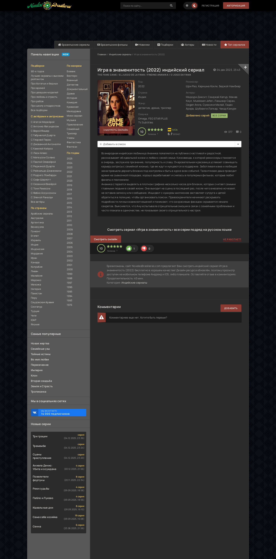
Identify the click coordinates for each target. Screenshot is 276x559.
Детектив (72, 84)
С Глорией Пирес (41, 139)
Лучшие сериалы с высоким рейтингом (47, 77)
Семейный (73, 129)
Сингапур (36, 306)
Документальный (76, 89)
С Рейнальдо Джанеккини (46, 170)
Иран (34, 258)
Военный (72, 80)
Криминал (72, 106)
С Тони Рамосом (40, 188)
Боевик (71, 71)
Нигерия (36, 289)
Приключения (75, 124)
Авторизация (236, 5)
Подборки (165, 44)
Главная (101, 54)
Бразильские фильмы (112, 44)
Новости (209, 44)
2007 (70, 238)
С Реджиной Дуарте (43, 166)
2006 (70, 242)
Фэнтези (72, 146)
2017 (69, 194)
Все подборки (39, 110)
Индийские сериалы (120, 54)
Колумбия (36, 266)
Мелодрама (74, 111)
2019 (69, 185)
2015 (69, 202)
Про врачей (38, 88)
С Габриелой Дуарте (43, 135)
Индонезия (37, 249)
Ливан (34, 271)
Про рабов (37, 101)
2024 (70, 163)
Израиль (36, 240)
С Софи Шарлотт (41, 179)
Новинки (142, 44)
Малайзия (36, 275)
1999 (69, 273)
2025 (70, 158)
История (72, 98)
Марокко (36, 280)
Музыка (71, 120)
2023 (69, 167)
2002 (70, 260)
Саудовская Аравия (42, 302)
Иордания (37, 253)
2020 (70, 180)
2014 (69, 207)
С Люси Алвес (39, 153)
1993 (69, 300)
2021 (69, 176)
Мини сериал (74, 115)
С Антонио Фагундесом (45, 126)
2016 (69, 198)
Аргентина (37, 222)
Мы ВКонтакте (62, 412)
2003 (70, 256)
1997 (69, 282)
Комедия (72, 102)
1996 (69, 287)
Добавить (231, 308)
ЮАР (33, 320)
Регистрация (210, 5)
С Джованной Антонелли (46, 144)
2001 (69, 265)
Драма (71, 93)
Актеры (187, 44)
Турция (35, 311)
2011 (69, 220)
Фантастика (74, 142)
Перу (34, 297)
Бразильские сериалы (74, 44)
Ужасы (70, 137)
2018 (69, 189)
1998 (69, 278)
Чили (33, 315)
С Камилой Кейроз (42, 148)
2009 (70, 229)
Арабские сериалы (42, 213)
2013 (69, 211)
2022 (69, 171)
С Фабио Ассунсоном (43, 193)
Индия (34, 244)
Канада (35, 262)
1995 (69, 291)
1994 (69, 296)
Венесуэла (37, 227)
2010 (69, 225)
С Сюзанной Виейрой (43, 184)
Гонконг (36, 231)
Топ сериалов (234, 44)
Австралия (37, 218)
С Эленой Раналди (42, 197)
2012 (69, 216)
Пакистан (36, 293)
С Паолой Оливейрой (43, 161)
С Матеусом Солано (43, 157)
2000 (70, 269)
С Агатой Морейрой (43, 122)
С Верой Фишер (40, 130)
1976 (69, 304)
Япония (35, 324)
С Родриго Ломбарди (43, 175)
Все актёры (38, 201)
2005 (70, 247)
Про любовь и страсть (44, 96)
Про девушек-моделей (44, 92)
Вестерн (72, 75)
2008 (70, 234)
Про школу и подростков (45, 105)
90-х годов (37, 71)
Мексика (36, 284)
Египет (35, 235)
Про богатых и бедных (44, 83)
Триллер (72, 133)
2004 (70, 251)
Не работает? (232, 239)
